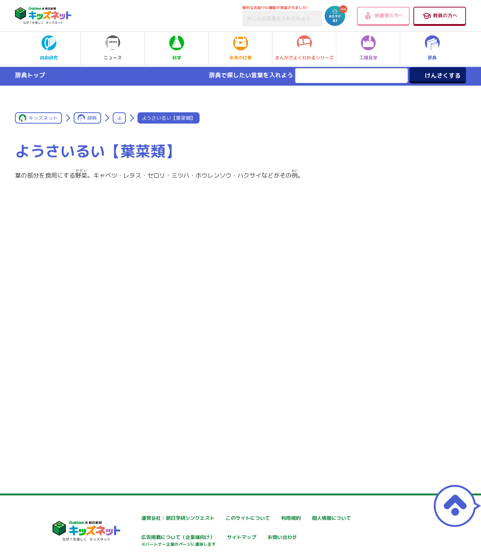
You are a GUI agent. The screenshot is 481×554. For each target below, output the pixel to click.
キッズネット (43, 118)
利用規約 (308, 518)
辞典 (432, 48)
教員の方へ (439, 15)
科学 (176, 48)
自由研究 (49, 48)
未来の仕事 (240, 48)
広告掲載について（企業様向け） (247, 541)
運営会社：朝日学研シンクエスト (157, 518)
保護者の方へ (383, 15)
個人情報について (139, 538)
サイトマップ (314, 538)
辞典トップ (30, 75)
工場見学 (368, 48)
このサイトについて (232, 518)
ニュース (113, 48)
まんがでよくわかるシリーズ (304, 48)
